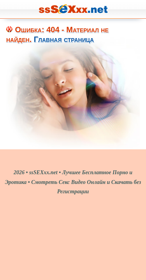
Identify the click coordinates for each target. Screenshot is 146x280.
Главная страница (64, 39)
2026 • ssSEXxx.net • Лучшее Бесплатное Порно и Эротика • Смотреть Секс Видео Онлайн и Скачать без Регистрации (73, 182)
